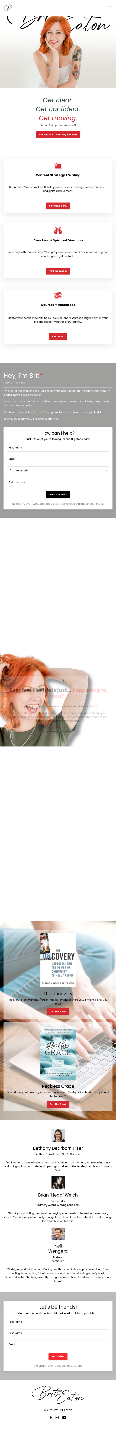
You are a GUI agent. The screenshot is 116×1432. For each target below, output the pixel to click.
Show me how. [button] (58, 205)
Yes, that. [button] (58, 336)
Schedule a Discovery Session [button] (58, 134)
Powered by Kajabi (58, 1423)
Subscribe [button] (58, 1356)
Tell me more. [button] (58, 270)
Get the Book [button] (58, 1011)
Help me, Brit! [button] (58, 494)
